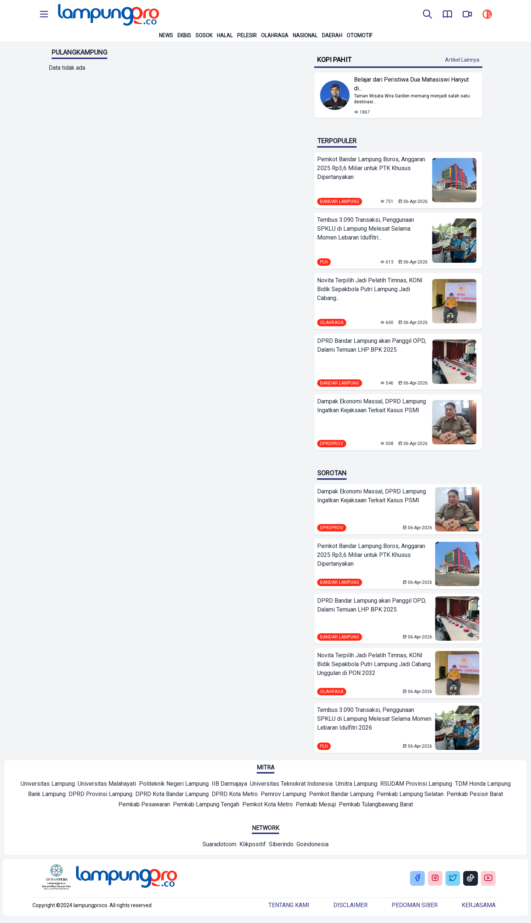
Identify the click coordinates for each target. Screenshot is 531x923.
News (166, 35)
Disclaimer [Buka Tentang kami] (350, 905)
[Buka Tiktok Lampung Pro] (470, 878)
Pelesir (247, 35)
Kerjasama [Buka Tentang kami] (479, 905)
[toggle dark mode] (487, 15)
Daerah (332, 35)
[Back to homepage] (107, 15)
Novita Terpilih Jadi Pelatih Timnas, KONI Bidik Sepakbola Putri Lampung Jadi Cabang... (370, 289)
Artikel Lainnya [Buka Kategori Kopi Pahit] (462, 60)
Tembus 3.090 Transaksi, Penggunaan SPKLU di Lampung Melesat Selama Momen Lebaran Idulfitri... (365, 228)
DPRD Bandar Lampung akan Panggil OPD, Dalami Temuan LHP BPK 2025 (371, 345)
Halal (225, 35)
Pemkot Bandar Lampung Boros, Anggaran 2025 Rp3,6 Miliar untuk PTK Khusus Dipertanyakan (371, 168)
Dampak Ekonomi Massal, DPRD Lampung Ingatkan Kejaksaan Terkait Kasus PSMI (371, 406)
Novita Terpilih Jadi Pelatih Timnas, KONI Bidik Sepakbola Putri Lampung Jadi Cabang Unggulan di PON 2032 (374, 664)
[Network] (219, 845)
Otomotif (359, 35)
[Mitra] (47, 784)
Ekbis (184, 35)
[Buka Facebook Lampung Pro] (417, 878)
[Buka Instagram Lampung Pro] (435, 878)
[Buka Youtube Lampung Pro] (488, 878)
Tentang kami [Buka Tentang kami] (288, 905)
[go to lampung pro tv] (467, 15)
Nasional (305, 35)
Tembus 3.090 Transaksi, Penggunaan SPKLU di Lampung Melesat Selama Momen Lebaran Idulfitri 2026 (374, 718)
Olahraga (274, 35)
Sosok (203, 35)
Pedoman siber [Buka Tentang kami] (415, 905)
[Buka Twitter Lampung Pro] (452, 878)
